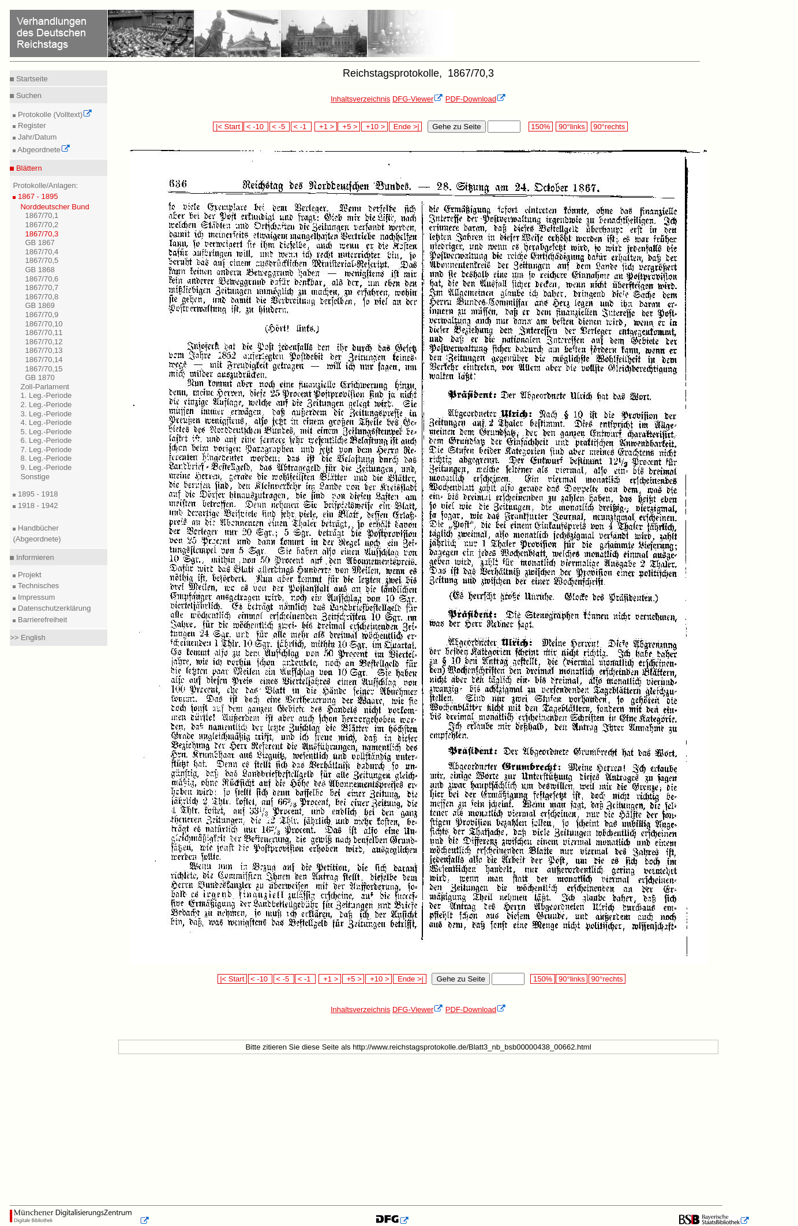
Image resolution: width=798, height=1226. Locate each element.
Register (31, 125)
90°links (571, 126)
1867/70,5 (41, 260)
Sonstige (35, 476)
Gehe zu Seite (456, 126)
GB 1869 (39, 305)
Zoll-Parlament (44, 386)
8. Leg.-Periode (46, 458)
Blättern (28, 168)
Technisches (37, 585)
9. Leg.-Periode (46, 467)
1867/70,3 (41, 234)
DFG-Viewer (417, 99)
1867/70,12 (43, 341)
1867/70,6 (41, 278)
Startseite (31, 78)
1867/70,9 (41, 314)
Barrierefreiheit (41, 619)
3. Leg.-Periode (46, 413)
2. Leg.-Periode (46, 404)
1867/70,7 (41, 287)
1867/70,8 (41, 296)
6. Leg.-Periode (46, 440)
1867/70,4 (41, 251)
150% (540, 126)
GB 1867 (39, 242)
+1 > (325, 126)
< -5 (280, 126)
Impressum (35, 597)
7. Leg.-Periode (46, 449)
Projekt (28, 574)
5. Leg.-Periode (46, 431)
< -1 (301, 126)
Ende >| (405, 126)
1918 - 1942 (37, 505)
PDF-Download (475, 99)
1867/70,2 (41, 224)
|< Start (227, 126)
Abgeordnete (43, 149)
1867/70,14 (43, 359)
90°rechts (609, 126)
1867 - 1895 (37, 196)
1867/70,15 (43, 368)
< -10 (256, 126)
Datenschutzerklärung (53, 608)
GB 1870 (39, 377)
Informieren (34, 557)
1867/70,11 (43, 332)
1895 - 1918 (37, 494)
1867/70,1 (41, 215)
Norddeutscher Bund (54, 206)
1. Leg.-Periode (46, 395)
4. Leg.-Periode (46, 422)
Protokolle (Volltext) (54, 114)
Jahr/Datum (36, 137)
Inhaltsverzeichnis (360, 99)
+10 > (374, 126)
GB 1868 (39, 269)
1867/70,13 (43, 350)
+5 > (348, 126)
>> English (27, 637)
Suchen (28, 95)
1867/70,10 (43, 323)
